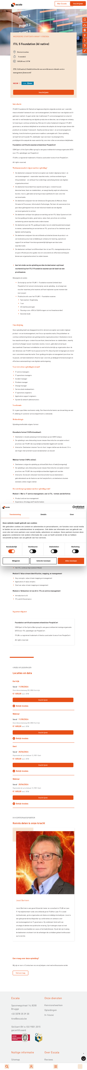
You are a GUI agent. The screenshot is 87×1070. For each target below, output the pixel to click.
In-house (49, 1014)
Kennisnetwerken (53, 1005)
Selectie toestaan (43, 561)
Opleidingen (50, 1009)
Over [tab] (72, 514)
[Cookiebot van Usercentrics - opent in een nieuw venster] (74, 507)
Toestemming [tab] (15, 514)
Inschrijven (78, 3)
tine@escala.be (19, 1018)
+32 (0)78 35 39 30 (20, 1013)
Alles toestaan (71, 561)
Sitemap (15, 1059)
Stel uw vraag (20, 973)
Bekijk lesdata (22, 706)
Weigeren (16, 561)
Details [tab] (43, 514)
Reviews (48, 1059)
